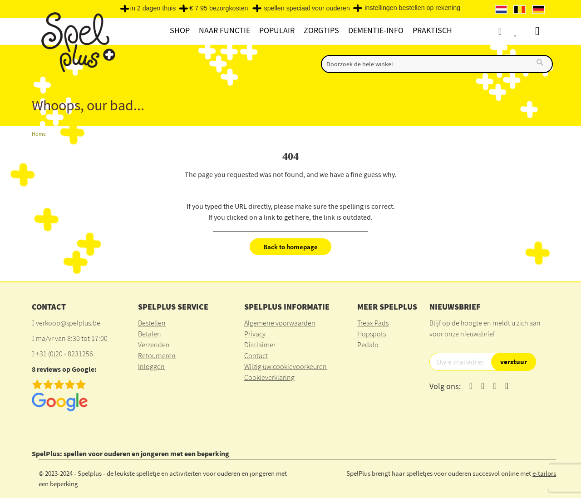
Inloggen (151, 366)
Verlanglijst (525, 31)
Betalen (149, 333)
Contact (256, 355)
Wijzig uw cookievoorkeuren (285, 366)
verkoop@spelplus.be (68, 322)
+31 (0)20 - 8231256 (64, 353)
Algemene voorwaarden (279, 322)
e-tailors (544, 473)
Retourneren (157, 355)
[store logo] (77, 41)
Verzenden (154, 344)
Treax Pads (373, 322)
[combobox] (437, 64)
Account (508, 31)
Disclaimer (260, 344)
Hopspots (371, 333)
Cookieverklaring (269, 377)
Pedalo (368, 344)
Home (39, 133)
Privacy (255, 333)
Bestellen (152, 322)
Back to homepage (290, 246)
